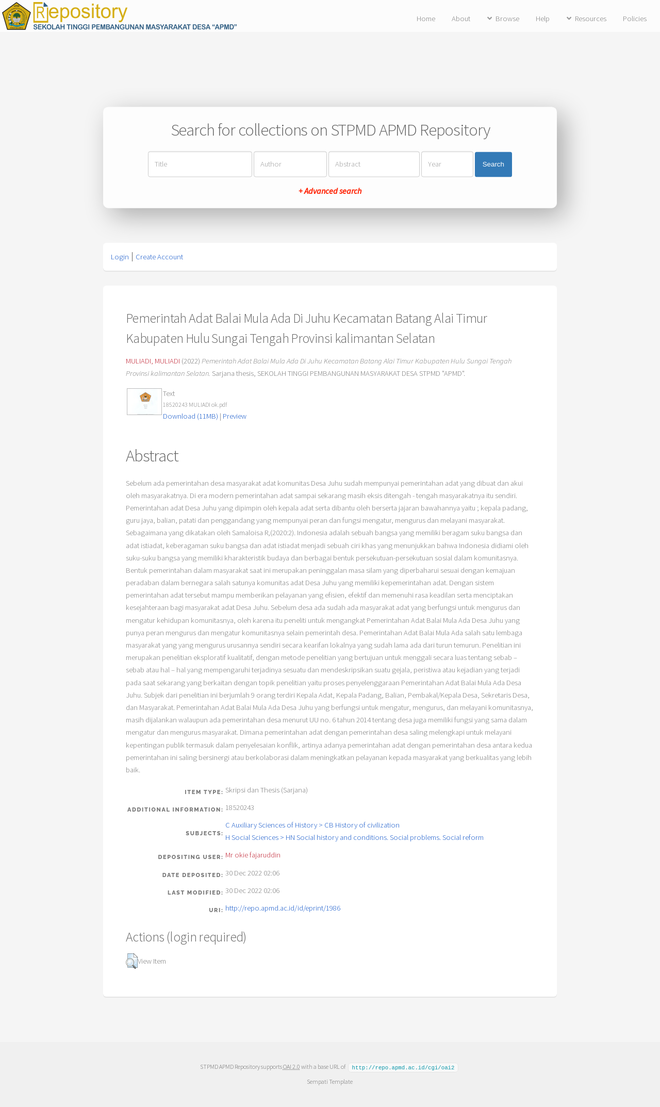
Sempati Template (330, 1081)
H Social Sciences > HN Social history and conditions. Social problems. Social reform (354, 837)
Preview (234, 416)
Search (493, 164)
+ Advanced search (330, 191)
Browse (507, 18)
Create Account (159, 256)
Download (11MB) (190, 416)
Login (120, 256)
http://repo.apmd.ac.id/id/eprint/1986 (282, 908)
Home (426, 18)
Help (543, 18)
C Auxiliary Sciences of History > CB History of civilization (312, 825)
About (461, 18)
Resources (590, 18)
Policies (635, 18)
